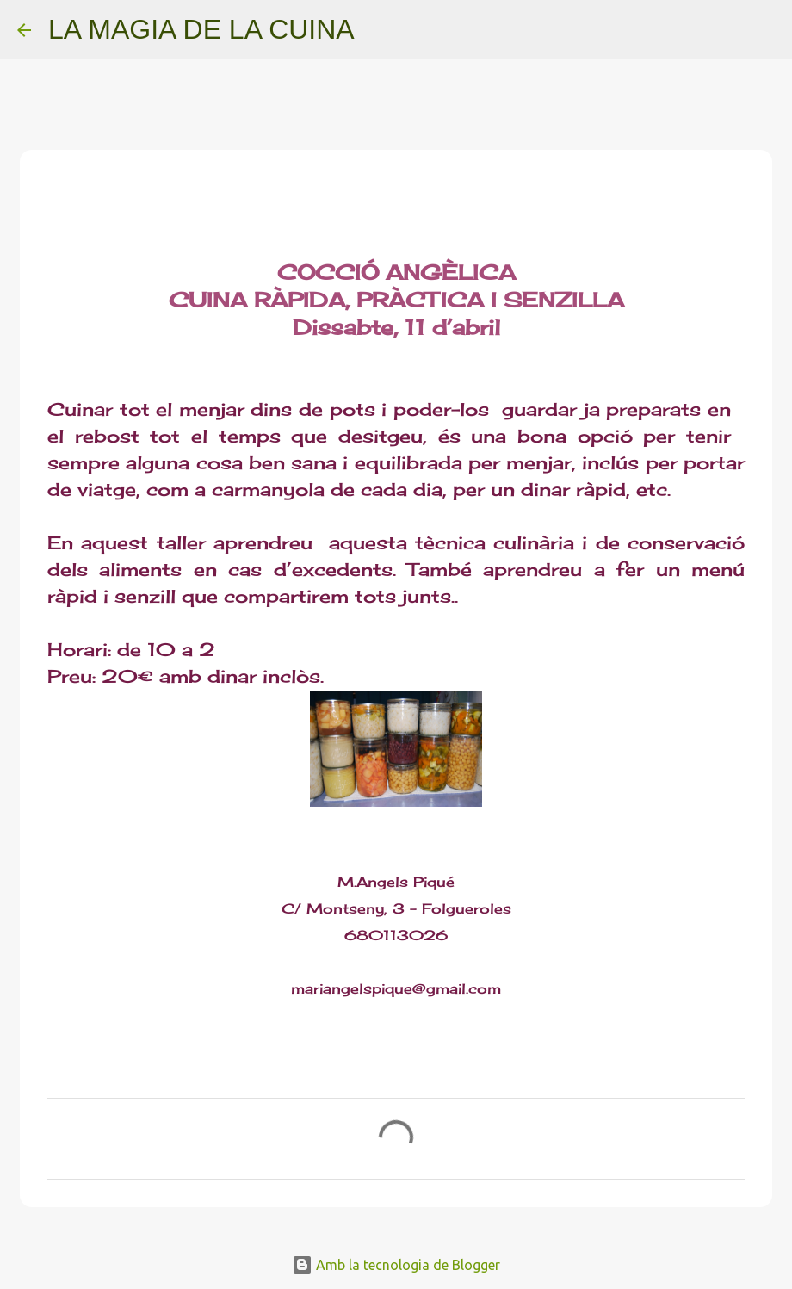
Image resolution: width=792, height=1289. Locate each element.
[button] (57, 221)
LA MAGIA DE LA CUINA (201, 29)
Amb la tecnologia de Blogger (396, 1265)
